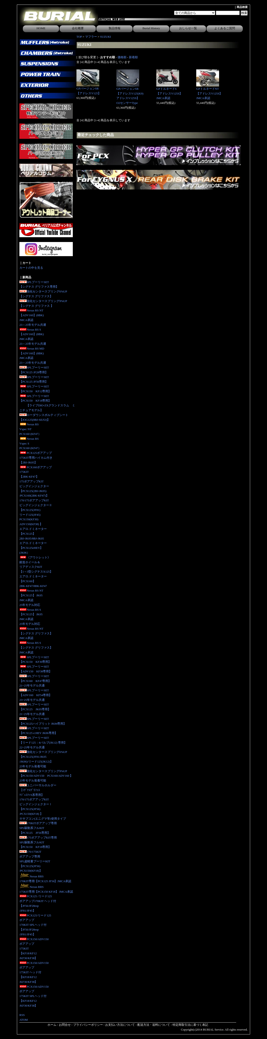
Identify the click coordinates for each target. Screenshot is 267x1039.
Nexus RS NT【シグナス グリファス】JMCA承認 (36, 633)
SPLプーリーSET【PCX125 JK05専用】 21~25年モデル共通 (35, 709)
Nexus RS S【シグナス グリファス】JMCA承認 (36, 647)
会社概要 (78, 28)
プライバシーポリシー (88, 1024)
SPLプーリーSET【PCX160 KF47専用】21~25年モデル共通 (35, 680)
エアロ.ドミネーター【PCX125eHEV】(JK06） (33, 547)
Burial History (151, 28)
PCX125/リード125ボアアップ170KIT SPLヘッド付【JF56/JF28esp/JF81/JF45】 (35, 925)
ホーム (51, 1024)
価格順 (122, 57)
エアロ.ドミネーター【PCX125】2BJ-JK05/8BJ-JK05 (33, 533)
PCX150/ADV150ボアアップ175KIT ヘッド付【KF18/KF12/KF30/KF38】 (34, 972)
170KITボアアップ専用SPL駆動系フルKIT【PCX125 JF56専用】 (38, 827)
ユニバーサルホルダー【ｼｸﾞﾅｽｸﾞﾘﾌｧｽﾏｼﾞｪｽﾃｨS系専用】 (37, 790)
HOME (41, 28)
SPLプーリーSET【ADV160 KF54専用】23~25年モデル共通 (35, 695)
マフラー (91, 36)
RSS (22, 1015)
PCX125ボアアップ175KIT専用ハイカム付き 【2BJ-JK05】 (35, 457)
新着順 (133, 57)
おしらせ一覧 (188, 28)
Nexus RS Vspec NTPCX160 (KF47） (30, 429)
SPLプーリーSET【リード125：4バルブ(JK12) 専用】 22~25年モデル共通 (43, 742)
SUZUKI (105, 36)
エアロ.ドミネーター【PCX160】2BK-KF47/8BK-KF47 (33, 581)
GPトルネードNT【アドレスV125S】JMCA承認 (209, 93)
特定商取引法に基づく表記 (190, 1024)
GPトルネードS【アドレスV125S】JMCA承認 (169, 93)
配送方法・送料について (153, 1024)
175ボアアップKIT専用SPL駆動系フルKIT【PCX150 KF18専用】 (38, 842)
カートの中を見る (31, 267)
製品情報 (114, 28)
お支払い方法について (120, 1024)
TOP (79, 36)
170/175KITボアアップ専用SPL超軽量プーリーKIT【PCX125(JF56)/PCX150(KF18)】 (34, 861)
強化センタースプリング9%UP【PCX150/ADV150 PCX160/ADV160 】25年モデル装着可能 (46, 775)
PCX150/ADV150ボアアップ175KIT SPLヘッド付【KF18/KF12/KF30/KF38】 (34, 996)
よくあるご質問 (224, 28)
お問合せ (65, 1024)
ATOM (23, 1019)
